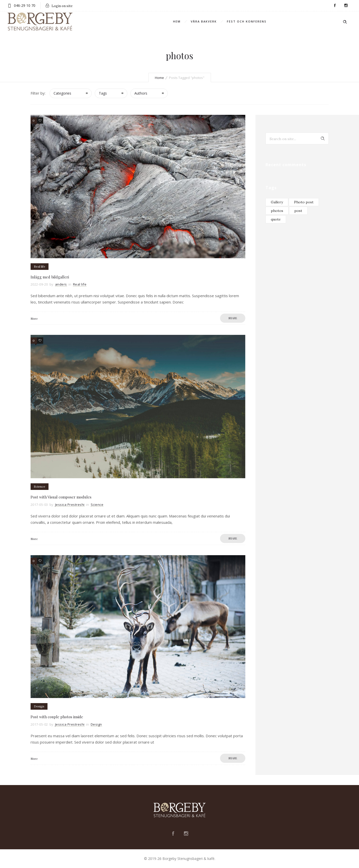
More (34, 318)
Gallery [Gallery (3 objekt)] (277, 202)
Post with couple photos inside (57, 716)
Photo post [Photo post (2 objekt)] (304, 202)
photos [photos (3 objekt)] (277, 210)
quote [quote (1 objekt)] (276, 219)
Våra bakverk (204, 21)
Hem (177, 21)
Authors (140, 93)
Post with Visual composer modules (61, 497)
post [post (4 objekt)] (298, 210)
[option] (138, 186)
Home (159, 77)
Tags (103, 93)
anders (61, 284)
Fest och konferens (247, 21)
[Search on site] (297, 138)
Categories (62, 93)
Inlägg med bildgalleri (50, 276)
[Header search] (345, 21)
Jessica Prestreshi (70, 504)
